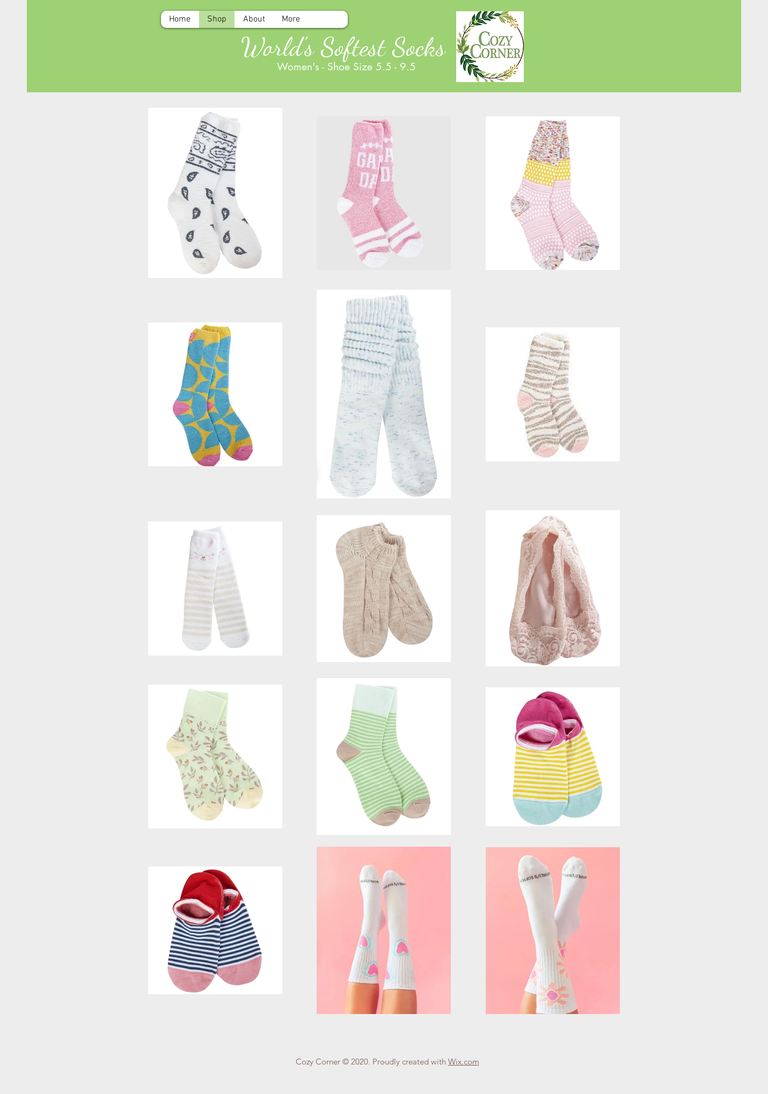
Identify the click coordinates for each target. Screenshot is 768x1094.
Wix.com (463, 1061)
